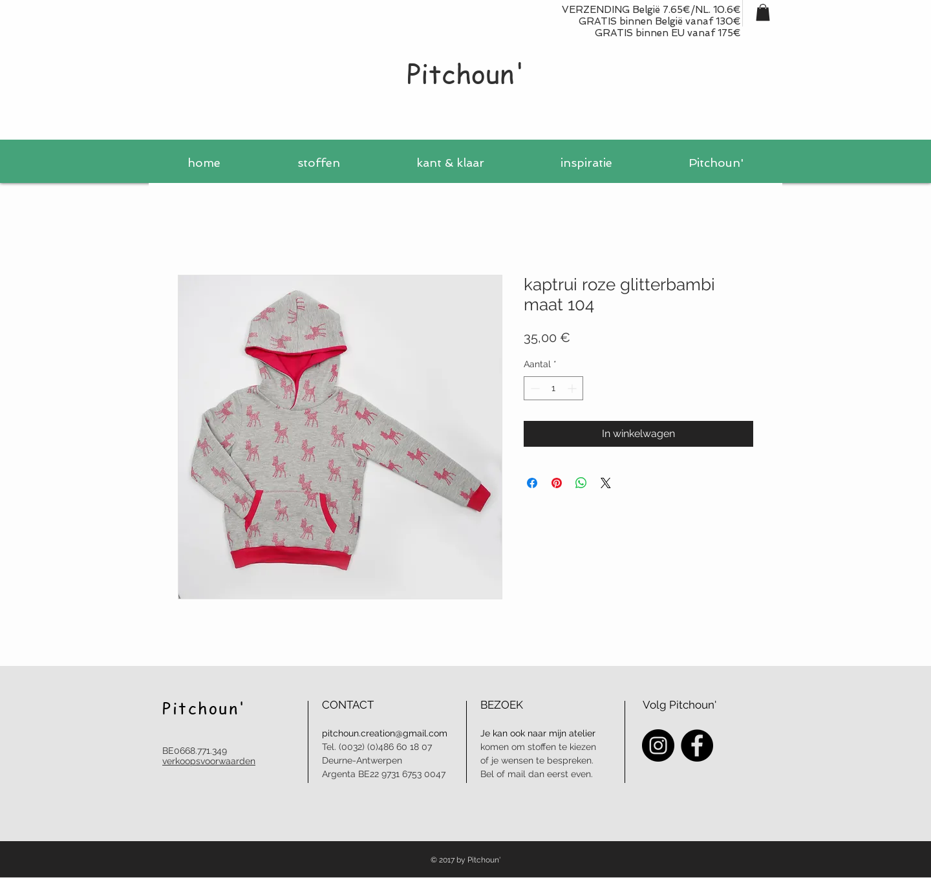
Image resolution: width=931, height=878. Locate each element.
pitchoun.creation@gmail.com (384, 733)
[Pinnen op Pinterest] (556, 483)
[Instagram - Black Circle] (658, 745)
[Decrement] (534, 388)
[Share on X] (606, 483)
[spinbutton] (553, 388)
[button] (763, 12)
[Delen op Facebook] (532, 483)
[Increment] (573, 388)
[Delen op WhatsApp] (581, 483)
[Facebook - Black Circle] (697, 745)
